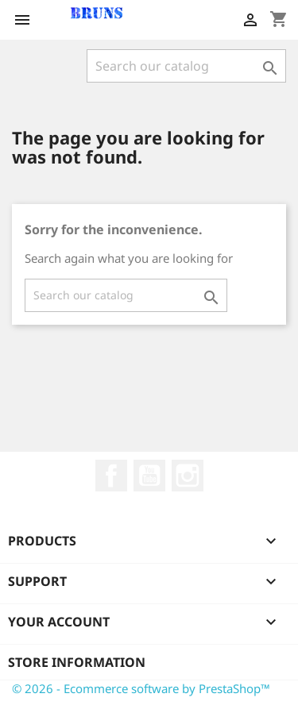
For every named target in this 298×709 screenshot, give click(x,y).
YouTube (149, 475)
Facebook (111, 475)
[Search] (186, 66)
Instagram (187, 475)
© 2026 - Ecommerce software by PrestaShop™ (141, 688)
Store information (76, 662)
